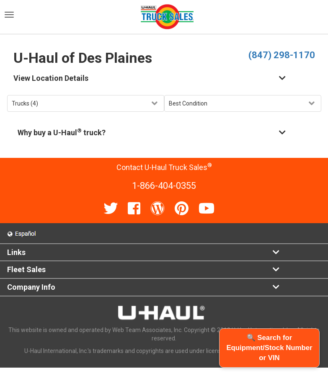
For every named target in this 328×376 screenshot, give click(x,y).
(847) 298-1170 (281, 55)
